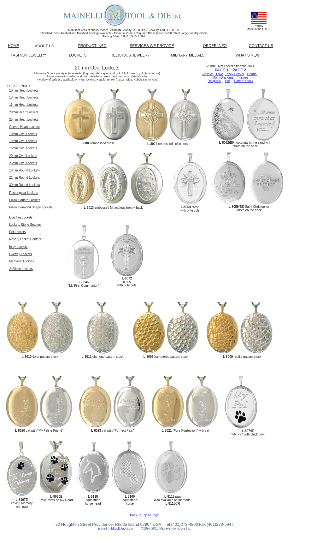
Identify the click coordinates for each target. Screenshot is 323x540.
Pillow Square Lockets (24, 200)
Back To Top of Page (144, 515)
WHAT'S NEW (248, 55)
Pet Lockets (17, 232)
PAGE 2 (239, 70)
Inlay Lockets (18, 247)
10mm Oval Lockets (23, 134)
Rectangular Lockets (23, 193)
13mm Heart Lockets (23, 97)
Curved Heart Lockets (24, 127)
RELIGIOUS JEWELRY (130, 55)
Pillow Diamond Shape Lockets (31, 207)
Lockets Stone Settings (25, 224)
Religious (214, 81)
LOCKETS (77, 55)
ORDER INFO (214, 46)
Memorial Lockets (21, 261)
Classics (208, 74)
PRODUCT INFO (92, 46)
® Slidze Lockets (21, 269)
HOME (13, 46)
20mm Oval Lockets (23, 156)
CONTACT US (261, 46)
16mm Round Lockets (24, 170)
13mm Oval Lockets (23, 141)
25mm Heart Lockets (23, 119)
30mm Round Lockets (24, 185)
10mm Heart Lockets (23, 90)
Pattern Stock (243, 81)
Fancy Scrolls (234, 74)
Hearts (252, 74)
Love (219, 74)
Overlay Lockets (20, 254)
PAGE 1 (221, 70)
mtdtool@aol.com (121, 528)
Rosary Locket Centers (25, 239)
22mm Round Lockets (24, 177)
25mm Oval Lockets (23, 163)
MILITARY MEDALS (188, 55)
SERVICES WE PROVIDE (152, 46)
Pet (227, 81)
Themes (242, 77)
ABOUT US (44, 46)
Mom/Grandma (223, 77)
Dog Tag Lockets (20, 217)
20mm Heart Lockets (23, 112)
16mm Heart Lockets (23, 104)
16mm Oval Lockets (23, 148)
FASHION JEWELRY (28, 55)
